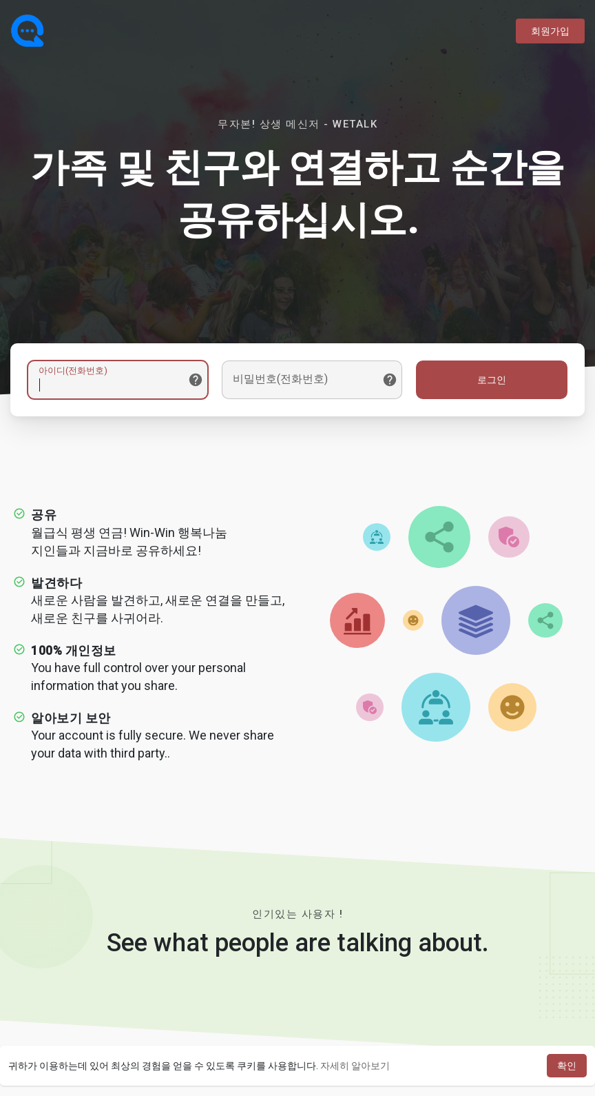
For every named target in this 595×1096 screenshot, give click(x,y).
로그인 (491, 379)
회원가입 (550, 31)
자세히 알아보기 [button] (355, 1065)
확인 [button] (566, 1065)
